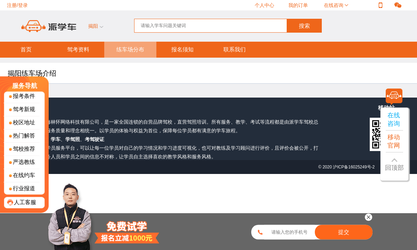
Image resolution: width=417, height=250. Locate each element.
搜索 (304, 26)
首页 (26, 49)
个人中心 (264, 5)
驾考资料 (78, 49)
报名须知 (182, 49)
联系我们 (234, 49)
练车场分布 (130, 49)
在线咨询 (334, 5)
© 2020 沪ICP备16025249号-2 (347, 167)
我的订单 (298, 5)
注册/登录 (17, 5)
